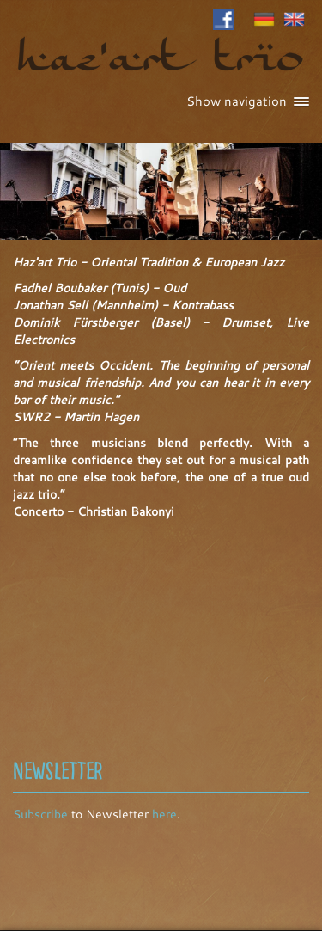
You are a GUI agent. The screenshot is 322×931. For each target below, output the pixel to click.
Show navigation (247, 101)
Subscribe (40, 814)
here (164, 814)
